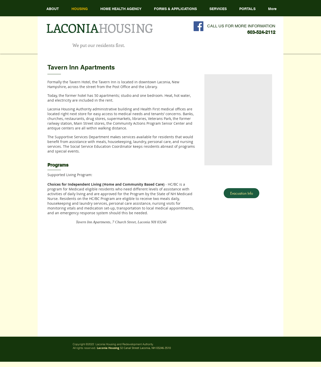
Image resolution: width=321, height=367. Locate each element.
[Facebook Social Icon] (198, 26)
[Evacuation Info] (241, 193)
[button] (121, 8)
